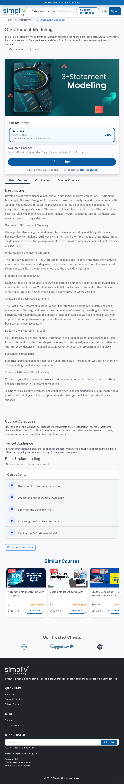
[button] (62, 485)
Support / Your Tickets (88, 11)
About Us (9, 694)
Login (104, 11)
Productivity (24, 20)
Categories (40, 11)
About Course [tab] (17, 180)
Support (9, 720)
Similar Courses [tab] (68, 180)
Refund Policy (12, 725)
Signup (115, 11)
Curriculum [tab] (42, 180)
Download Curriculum (20, 547)
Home (9, 20)
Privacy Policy (12, 704)
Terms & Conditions (15, 699)
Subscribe (109, 742)
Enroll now (34, 610)
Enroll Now (62, 162)
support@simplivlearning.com (23, 753)
